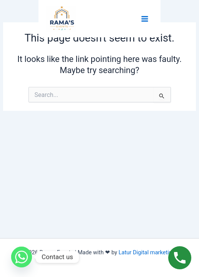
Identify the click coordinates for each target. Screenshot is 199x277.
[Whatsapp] (21, 257)
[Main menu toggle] (145, 19)
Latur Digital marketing (149, 252)
